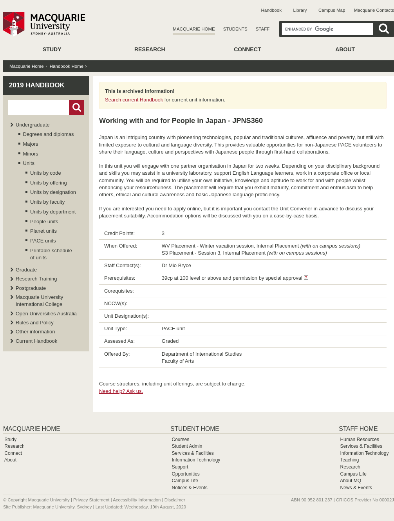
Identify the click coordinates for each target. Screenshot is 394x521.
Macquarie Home (194, 29)
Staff (263, 29)
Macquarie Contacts (374, 10)
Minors (30, 154)
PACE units (43, 241)
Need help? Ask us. (121, 391)
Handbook (271, 10)
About (345, 49)
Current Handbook (36, 341)
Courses (180, 439)
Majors (30, 144)
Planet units (43, 231)
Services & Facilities (192, 453)
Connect (247, 49)
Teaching (349, 460)
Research (149, 49)
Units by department (53, 212)
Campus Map (331, 10)
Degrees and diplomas (48, 134)
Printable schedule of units (51, 254)
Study (52, 49)
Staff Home (358, 428)
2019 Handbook (37, 85)
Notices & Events (189, 487)
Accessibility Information (137, 499)
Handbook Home (66, 66)
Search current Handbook (134, 100)
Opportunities (185, 474)
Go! (76, 107)
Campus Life (185, 480)
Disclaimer (174, 499)
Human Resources (359, 439)
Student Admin (187, 446)
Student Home (194, 428)
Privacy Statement (91, 499)
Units (29, 163)
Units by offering (48, 183)
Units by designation (53, 192)
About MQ (350, 480)
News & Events (356, 487)
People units (44, 221)
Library (300, 10)
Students (235, 29)
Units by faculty (47, 202)
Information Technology (196, 460)
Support (180, 467)
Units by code (45, 173)
